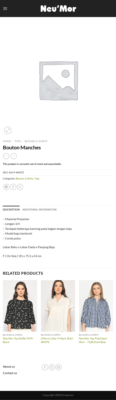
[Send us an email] (58, 367)
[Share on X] (20, 187)
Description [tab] (11, 209)
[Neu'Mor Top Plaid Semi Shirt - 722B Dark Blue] (96, 306)
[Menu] (5, 8)
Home (7, 141)
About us (9, 366)
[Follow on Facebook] (45, 367)
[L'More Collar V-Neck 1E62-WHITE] (58, 306)
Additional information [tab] (39, 209)
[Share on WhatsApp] (6, 187)
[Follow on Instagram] (52, 367)
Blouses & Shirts (36, 141)
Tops (18, 141)
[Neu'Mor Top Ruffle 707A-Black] (20, 306)
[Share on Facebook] (13, 187)
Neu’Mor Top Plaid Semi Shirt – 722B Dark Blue (93, 340)
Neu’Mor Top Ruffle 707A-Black (18, 340)
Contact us (10, 373)
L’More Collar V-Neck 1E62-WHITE (57, 340)
